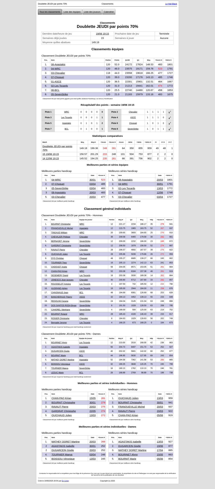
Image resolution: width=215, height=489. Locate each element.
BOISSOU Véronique (60, 364)
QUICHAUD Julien (59, 254)
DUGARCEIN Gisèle (60, 351)
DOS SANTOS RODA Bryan (64, 305)
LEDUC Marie (57, 372)
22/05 (93, 411)
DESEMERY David (59, 275)
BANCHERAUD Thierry (61, 297)
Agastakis (66, 123)
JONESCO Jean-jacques (62, 280)
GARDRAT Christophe (61, 245)
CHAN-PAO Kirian (59, 271)
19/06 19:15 (102, 33)
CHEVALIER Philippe (60, 237)
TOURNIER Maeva (59, 368)
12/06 (160, 192)
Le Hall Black (171, 4)
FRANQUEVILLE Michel (62, 228)
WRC (66, 112)
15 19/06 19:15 (50, 154)
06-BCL (55, 90)
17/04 (160, 450)
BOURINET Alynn (59, 342)
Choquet (133, 123)
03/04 (93, 184)
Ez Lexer (65, 481)
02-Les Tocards (59, 85)
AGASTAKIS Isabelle (60, 347)
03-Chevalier (58, 73)
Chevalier (133, 112)
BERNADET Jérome (60, 241)
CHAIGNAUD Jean (59, 292)
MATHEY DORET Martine (62, 360)
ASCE (133, 117)
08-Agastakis (58, 64)
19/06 (160, 446)
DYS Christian (57, 258)
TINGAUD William (59, 232)
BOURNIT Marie (58, 355)
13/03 (160, 188)
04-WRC (55, 68)
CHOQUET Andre (59, 267)
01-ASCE (56, 81)
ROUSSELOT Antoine (61, 284)
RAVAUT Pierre (58, 250)
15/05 (93, 398)
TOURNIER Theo (59, 263)
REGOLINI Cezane (59, 301)
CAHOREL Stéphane (60, 310)
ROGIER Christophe (60, 318)
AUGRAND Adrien (59, 288)
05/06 (160, 415)
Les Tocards (66, 117)
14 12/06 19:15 (50, 158)
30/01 (93, 179)
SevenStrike (133, 129)
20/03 (93, 192)
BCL (67, 129)
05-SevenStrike (59, 94)
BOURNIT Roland (59, 314)
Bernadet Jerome (59, 322)
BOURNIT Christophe (61, 224)
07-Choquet (57, 77)
